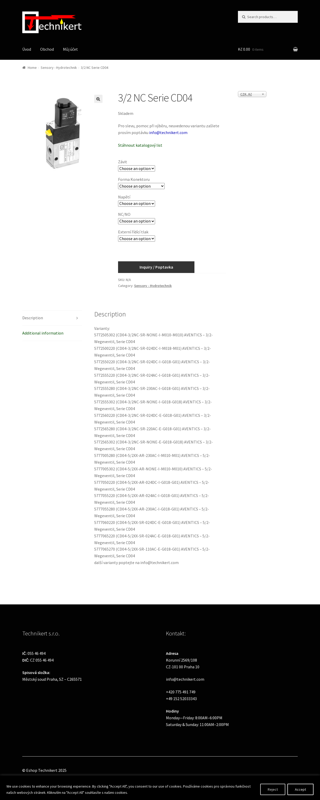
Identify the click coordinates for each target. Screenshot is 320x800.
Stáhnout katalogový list (140, 145)
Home (32, 67)
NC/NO (124, 214)
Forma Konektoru (134, 179)
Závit (122, 161)
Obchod (47, 49)
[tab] (52, 318)
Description (32, 317)
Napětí (124, 196)
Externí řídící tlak (133, 231)
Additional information (42, 333)
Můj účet (70, 49)
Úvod (26, 49)
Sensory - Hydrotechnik (59, 67)
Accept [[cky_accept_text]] (300, 789)
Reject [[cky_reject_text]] (273, 789)
